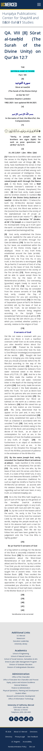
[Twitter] (16, 718)
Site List (32, 747)
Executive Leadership (21, 641)
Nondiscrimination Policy (17, 747)
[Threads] (31, 718)
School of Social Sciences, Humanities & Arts (20, 659)
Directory (8, 737)
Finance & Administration (20, 688)
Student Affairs (20, 693)
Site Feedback (33, 737)
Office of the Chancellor (21, 677)
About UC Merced (20, 732)
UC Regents (15, 742)
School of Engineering (21, 653)
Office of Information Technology (20, 699)
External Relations (21, 685)
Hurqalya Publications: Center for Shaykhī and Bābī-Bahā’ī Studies (20, 18)
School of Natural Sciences (21, 656)
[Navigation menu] (39, 4)
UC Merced (21, 636)
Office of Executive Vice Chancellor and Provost (20, 680)
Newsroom (21, 638)
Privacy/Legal (20, 737)
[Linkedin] (21, 719)
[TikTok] (26, 718)
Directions (33, 732)
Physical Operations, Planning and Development (21, 690)
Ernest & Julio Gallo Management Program (21, 662)
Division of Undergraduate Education (21, 667)
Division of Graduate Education (20, 664)
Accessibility (27, 742)
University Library (20, 644)
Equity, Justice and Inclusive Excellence (21, 682)
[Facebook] (11, 719)
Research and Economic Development (21, 696)
